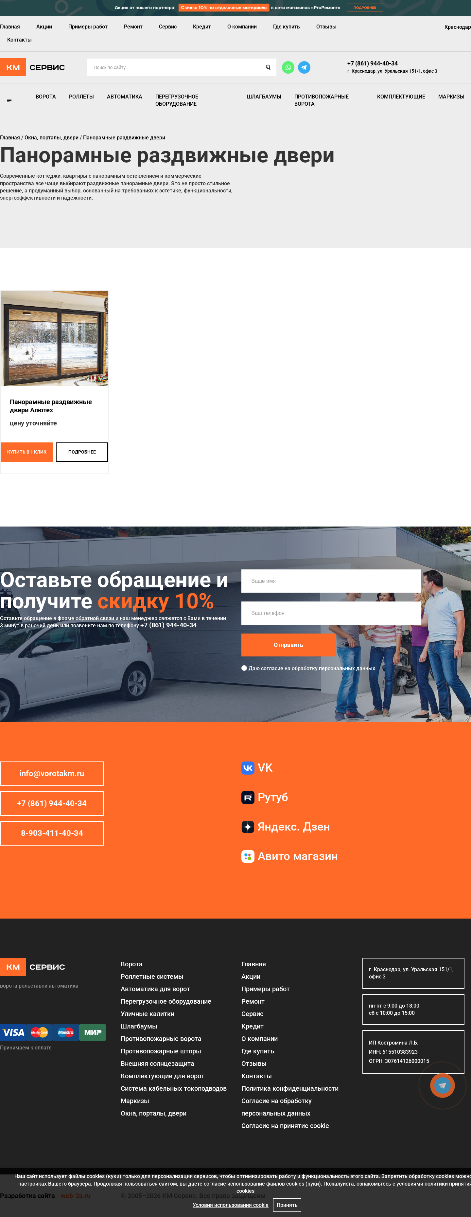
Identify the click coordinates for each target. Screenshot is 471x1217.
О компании (242, 27)
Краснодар (458, 27)
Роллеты (81, 97)
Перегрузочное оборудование (176, 100)
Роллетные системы (152, 976)
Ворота (46, 97)
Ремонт (133, 27)
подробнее (82, 452)
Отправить (288, 644)
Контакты (19, 40)
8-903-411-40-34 (52, 833)
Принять (287, 1205)
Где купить (286, 27)
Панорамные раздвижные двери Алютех (51, 406)
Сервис (168, 27)
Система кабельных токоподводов (174, 1088)
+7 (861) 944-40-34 (372, 63)
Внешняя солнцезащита (157, 1063)
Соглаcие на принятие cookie (285, 1126)
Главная (10, 27)
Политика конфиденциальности (290, 1088)
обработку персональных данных (333, 668)
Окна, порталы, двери (153, 1113)
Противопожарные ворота (321, 100)
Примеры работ (88, 27)
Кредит (202, 27)
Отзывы (326, 27)
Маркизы (451, 97)
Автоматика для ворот (155, 989)
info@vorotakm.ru (52, 773)
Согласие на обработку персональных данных (276, 1107)
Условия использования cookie (231, 1205)
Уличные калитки (147, 1014)
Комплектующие (401, 97)
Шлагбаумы (264, 97)
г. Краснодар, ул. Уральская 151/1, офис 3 (392, 71)
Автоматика (124, 97)
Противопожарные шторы (161, 1051)
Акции (44, 27)
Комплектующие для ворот (162, 1076)
